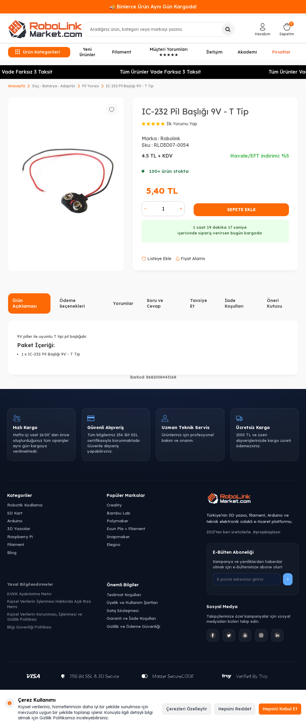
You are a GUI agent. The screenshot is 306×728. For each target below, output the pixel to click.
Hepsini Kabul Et (280, 709)
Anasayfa (16, 86)
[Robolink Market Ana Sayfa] (252, 499)
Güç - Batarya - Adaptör (53, 86)
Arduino (14, 520)
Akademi (247, 52)
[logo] (45, 29)
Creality (114, 504)
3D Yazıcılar (18, 528)
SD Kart (14, 512)
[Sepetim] (286, 29)
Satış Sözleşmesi (123, 610)
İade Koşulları (234, 303)
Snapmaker (118, 536)
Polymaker (117, 520)
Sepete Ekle (241, 209)
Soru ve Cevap (155, 303)
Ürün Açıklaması (25, 303)
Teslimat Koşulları (124, 594)
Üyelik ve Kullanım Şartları (132, 602)
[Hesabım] (262, 29)
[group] (66, 184)
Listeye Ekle (156, 258)
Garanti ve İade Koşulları (131, 618)
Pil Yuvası (90, 86)
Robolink (170, 138)
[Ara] (228, 29)
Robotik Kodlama (24, 504)
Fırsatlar (281, 51)
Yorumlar (123, 303)
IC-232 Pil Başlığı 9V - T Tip (130, 86)
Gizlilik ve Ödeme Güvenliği (133, 626)
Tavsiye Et (198, 303)
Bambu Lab (118, 512)
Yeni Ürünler (87, 52)
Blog (11, 552)
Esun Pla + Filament (126, 528)
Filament (121, 52)
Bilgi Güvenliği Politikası (29, 627)
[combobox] (159, 29)
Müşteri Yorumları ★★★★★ (169, 52)
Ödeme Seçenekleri (72, 303)
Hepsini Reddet (234, 709)
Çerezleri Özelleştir (186, 709)
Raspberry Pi (20, 536)
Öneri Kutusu (274, 303)
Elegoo (113, 544)
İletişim (214, 52)
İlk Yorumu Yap (181, 123)
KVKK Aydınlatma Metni (29, 593)
